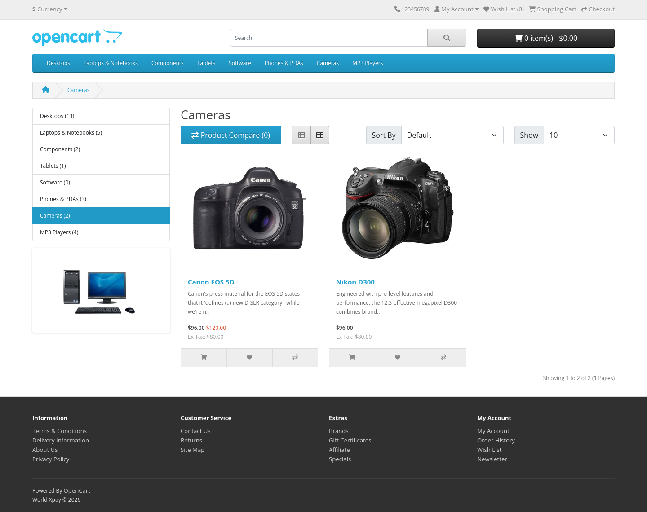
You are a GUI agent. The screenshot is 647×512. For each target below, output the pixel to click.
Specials (340, 459)
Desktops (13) (57, 116)
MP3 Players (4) (59, 232)
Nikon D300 (355, 281)
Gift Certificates (350, 440)
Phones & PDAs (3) (63, 199)
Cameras (328, 63)
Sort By (384, 135)
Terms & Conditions (59, 431)
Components (167, 63)
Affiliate (339, 450)
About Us (45, 450)
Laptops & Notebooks (111, 63)
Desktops (58, 63)
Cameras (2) (55, 215)
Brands (339, 431)
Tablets (206, 63)
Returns (191, 440)
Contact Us (196, 431)
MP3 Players (367, 63)
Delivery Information (60, 440)
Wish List (489, 450)
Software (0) (55, 182)
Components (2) (60, 149)
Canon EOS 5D (211, 281)
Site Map (192, 450)
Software (240, 63)
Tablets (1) (53, 166)
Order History (496, 440)
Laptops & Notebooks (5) (71, 132)
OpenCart (76, 490)
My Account (493, 431)
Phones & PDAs (284, 63)
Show (529, 135)
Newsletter (492, 459)
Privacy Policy (50, 459)
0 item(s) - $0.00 (545, 38)
